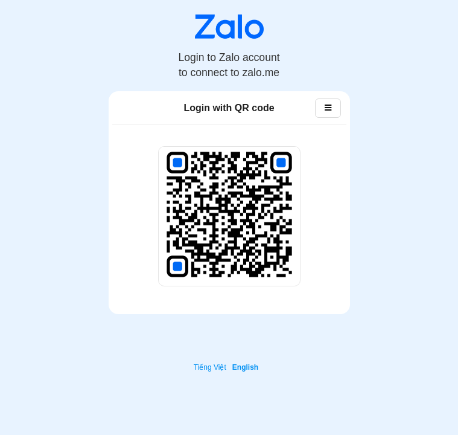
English (245, 367)
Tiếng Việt (210, 367)
